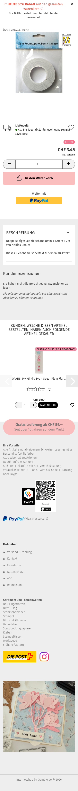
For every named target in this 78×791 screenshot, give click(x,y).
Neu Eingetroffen (14, 604)
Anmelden (36, 298)
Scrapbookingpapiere (17, 628)
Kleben (7, 632)
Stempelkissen (12, 636)
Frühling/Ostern (13, 645)
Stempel (8, 616)
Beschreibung (20, 232)
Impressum (14, 585)
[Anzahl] (39, 164)
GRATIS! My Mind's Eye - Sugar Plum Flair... (39, 378)
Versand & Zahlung (19, 552)
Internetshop (24, 779)
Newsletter (14, 565)
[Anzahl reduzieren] (18, 405)
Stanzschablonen (14, 612)
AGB (9, 578)
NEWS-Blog (10, 608)
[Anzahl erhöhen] (33, 405)
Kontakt (12, 558)
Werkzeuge (10, 640)
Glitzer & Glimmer (14, 620)
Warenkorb (48, 405)
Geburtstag (10, 624)
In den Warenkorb (34, 178)
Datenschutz (15, 572)
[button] (9, 164)
